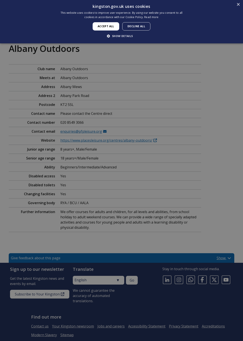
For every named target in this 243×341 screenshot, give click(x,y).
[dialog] (121, 21)
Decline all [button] (136, 26)
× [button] (238, 4)
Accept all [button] (106, 26)
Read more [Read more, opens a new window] (151, 17)
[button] (121, 36)
